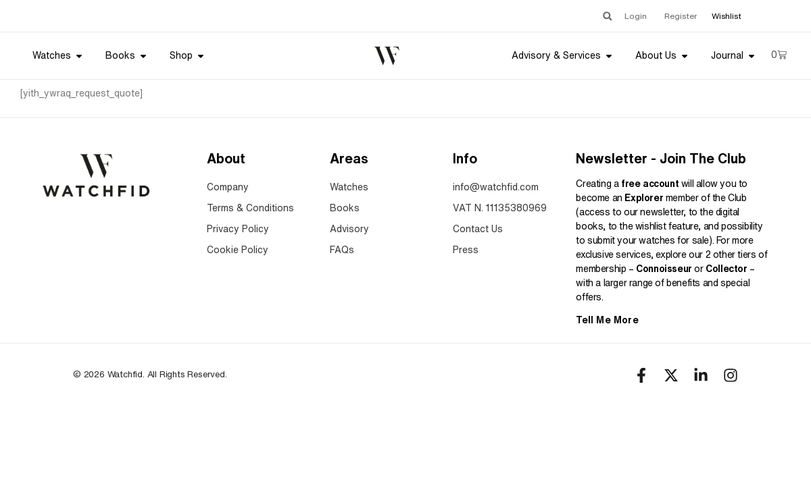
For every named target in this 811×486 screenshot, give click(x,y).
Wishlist (726, 15)
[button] (607, 15)
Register (680, 15)
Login (635, 15)
